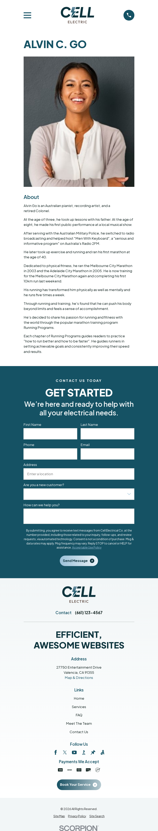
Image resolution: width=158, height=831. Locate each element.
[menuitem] (59, 816)
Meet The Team (79, 723)
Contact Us (79, 732)
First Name (33, 425)
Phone (29, 445)
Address (30, 465)
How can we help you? (42, 505)
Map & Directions (79, 677)
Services (79, 707)
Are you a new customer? (44, 485)
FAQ (79, 715)
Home (79, 698)
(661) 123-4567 (89, 612)
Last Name (89, 425)
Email (85, 445)
